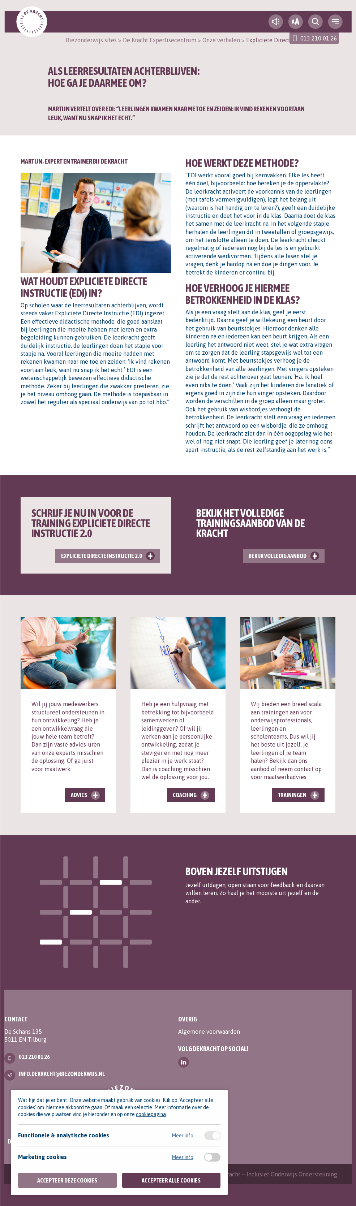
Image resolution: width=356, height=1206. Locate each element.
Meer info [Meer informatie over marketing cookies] (182, 1157)
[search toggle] (315, 21)
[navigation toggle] (335, 21)
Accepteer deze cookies (67, 1180)
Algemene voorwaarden (209, 1031)
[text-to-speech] (276, 21)
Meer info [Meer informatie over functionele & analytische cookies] (182, 1135)
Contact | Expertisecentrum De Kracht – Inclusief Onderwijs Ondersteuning (239, 1174)
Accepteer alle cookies (171, 1180)
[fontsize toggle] (295, 21)
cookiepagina (151, 1114)
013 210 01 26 (318, 38)
